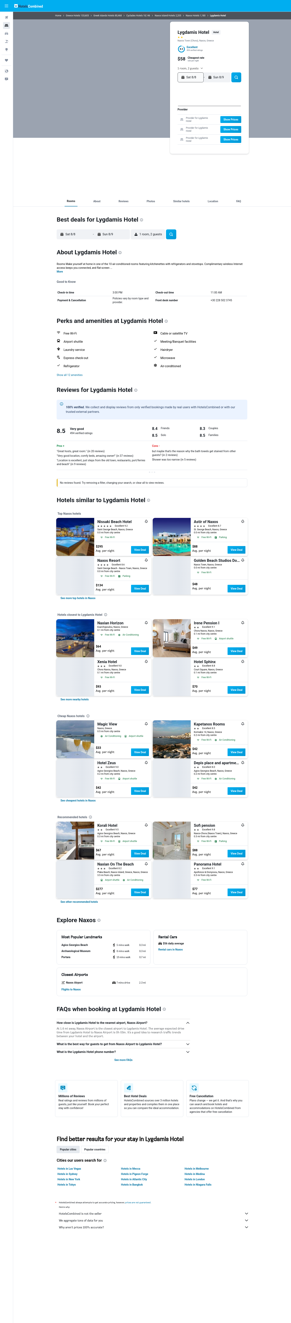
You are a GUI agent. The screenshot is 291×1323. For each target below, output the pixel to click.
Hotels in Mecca (130, 1168)
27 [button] (165, 132)
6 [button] (165, 114)
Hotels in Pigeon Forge (134, 1174)
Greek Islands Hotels (103, 15)
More (60, 271)
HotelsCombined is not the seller (154, 1213)
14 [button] (171, 120)
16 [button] (141, 126)
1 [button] (177, 108)
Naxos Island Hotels (165, 15)
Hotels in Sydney (67, 1174)
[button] (6, 6)
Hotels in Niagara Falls (198, 1184)
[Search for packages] (6, 41)
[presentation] (141, 220)
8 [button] (177, 114)
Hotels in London (195, 1179)
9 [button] (141, 120)
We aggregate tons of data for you (154, 1220)
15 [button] (178, 120)
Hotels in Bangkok (132, 1184)
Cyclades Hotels (134, 15)
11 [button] (153, 120)
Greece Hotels (73, 15)
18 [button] (153, 126)
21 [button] (172, 126)
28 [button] (171, 132)
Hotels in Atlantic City (134, 1179)
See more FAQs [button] (123, 1059)
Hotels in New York (69, 1179)
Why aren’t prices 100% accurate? (154, 1227)
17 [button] (147, 126)
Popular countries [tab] (94, 1149)
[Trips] (6, 60)
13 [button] (165, 120)
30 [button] (141, 138)
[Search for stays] (6, 25)
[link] (78, 598)
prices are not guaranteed (138, 1202)
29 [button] (177, 132)
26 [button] (159, 132)
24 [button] (147, 132)
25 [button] (153, 132)
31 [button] (147, 138)
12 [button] (159, 120)
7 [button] (171, 114)
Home (58, 15)
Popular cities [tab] (68, 1149)
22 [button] (177, 126)
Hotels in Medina (195, 1174)
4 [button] (153, 114)
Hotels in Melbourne (197, 1168)
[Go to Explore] (6, 49)
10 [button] (147, 120)
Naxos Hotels (192, 15)
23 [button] (141, 132)
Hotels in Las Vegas (69, 1168)
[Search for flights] (6, 17)
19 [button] (159, 126)
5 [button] (159, 114)
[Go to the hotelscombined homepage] (28, 6)
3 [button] (147, 114)
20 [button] (165, 126)
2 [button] (141, 114)
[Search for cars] (6, 33)
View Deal (140, 549)
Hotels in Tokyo (67, 1184)
